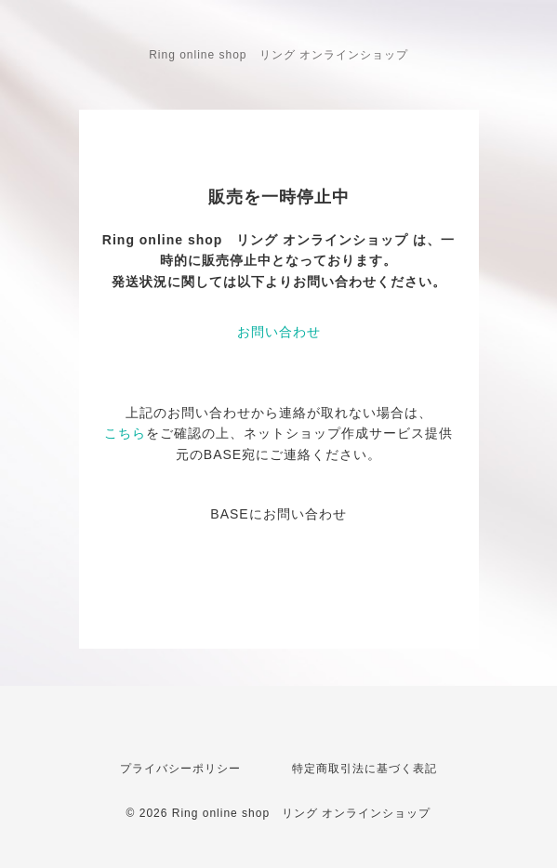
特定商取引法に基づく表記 (364, 768)
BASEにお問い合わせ (278, 513)
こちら (125, 433)
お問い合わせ (279, 331)
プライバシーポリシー (180, 768)
